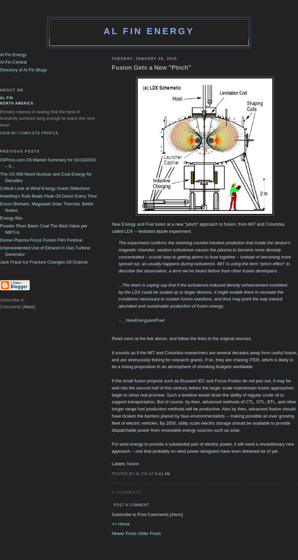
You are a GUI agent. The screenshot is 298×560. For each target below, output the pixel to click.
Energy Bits (11, 218)
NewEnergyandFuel (145, 320)
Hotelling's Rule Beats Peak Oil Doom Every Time (48, 196)
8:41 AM (162, 474)
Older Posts (149, 533)
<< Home (121, 524)
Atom (176, 514)
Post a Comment (131, 505)
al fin (6, 98)
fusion (133, 463)
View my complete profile (29, 133)
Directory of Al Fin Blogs (23, 69)
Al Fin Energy (149, 31)
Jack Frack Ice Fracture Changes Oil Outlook (44, 262)
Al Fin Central (13, 62)
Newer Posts (125, 533)
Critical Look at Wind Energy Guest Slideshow (45, 188)
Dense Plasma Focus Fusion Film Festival (41, 240)
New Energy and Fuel (133, 224)
